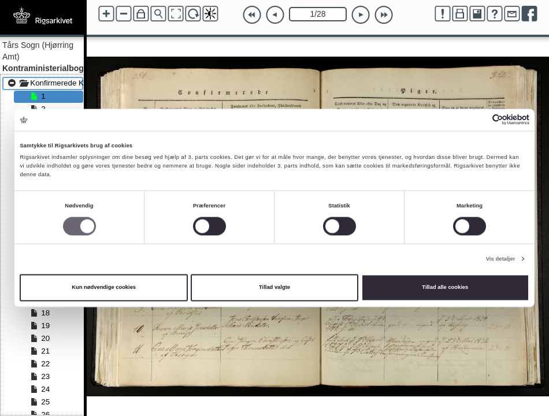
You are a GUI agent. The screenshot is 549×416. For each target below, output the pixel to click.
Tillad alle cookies (445, 288)
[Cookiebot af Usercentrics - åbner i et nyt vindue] (478, 119)
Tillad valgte (274, 288)
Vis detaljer (500, 259)
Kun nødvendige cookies (104, 288)
